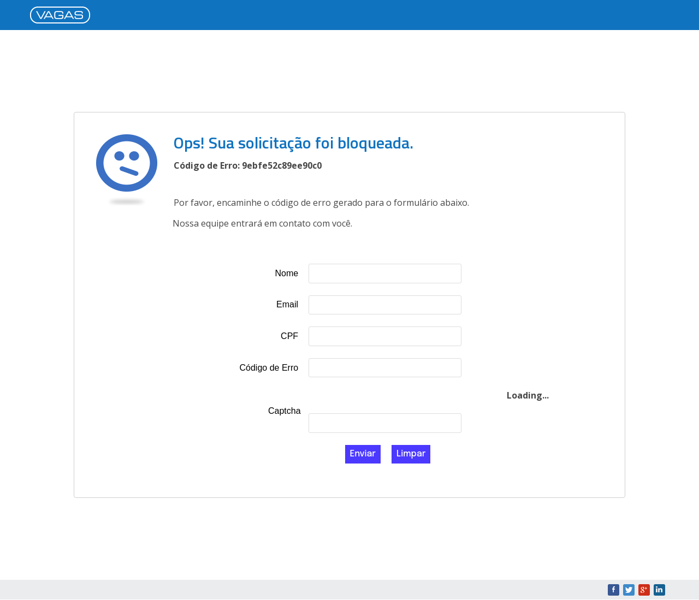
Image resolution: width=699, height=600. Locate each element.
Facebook (613, 590)
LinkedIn (659, 590)
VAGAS (63, 16)
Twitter (629, 590)
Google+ (644, 590)
